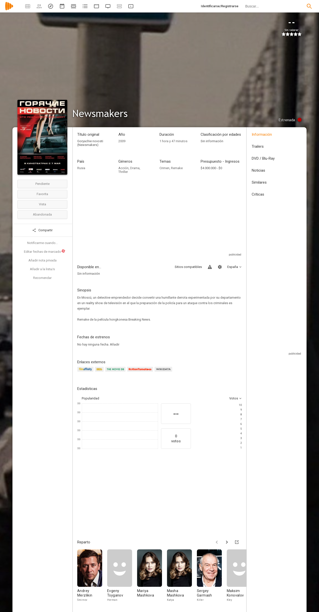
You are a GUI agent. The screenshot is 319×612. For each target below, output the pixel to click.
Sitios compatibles (188, 267)
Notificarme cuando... (42, 243)
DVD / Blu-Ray (263, 158)
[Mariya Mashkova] (152, 576)
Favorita (42, 194)
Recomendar (42, 278)
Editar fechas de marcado (45, 251)
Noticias (258, 170)
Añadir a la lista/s (42, 269)
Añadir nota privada (42, 260)
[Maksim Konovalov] (242, 576)
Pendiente (42, 184)
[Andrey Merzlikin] (92, 576)
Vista (42, 204)
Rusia (81, 168)
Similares (259, 182)
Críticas (258, 194)
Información (262, 134)
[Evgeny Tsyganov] (122, 576)
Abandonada (42, 214)
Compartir (42, 230)
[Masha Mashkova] (182, 576)
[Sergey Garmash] (212, 576)
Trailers (258, 146)
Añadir (114, 344)
